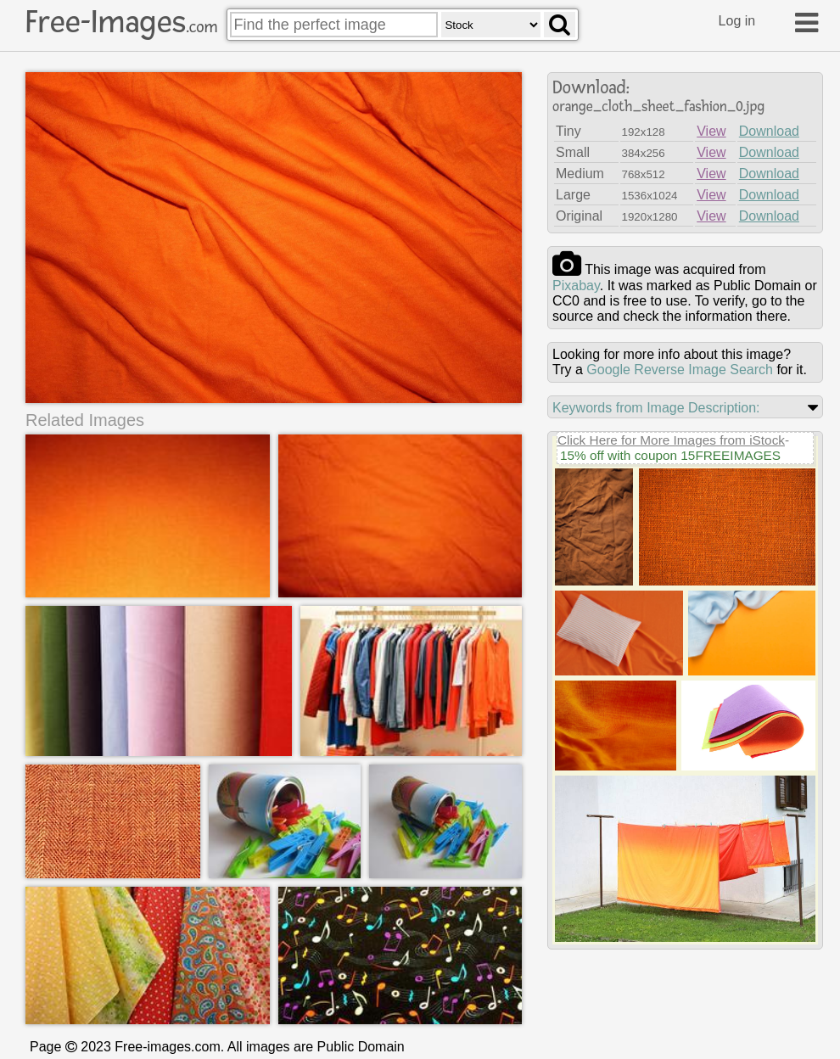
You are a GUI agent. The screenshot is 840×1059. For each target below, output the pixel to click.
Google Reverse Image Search (679, 369)
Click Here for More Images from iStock (671, 440)
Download (769, 131)
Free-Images (121, 22)
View (711, 131)
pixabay (576, 285)
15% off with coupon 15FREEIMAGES (670, 455)
